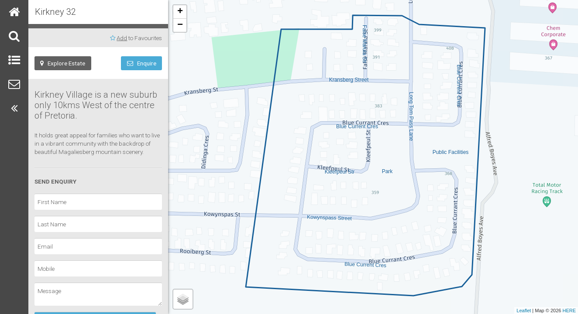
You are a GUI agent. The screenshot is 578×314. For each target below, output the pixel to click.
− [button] (180, 25)
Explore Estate (62, 63)
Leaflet (523, 310)
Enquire (141, 63)
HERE (569, 310)
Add (122, 37)
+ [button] (180, 11)
